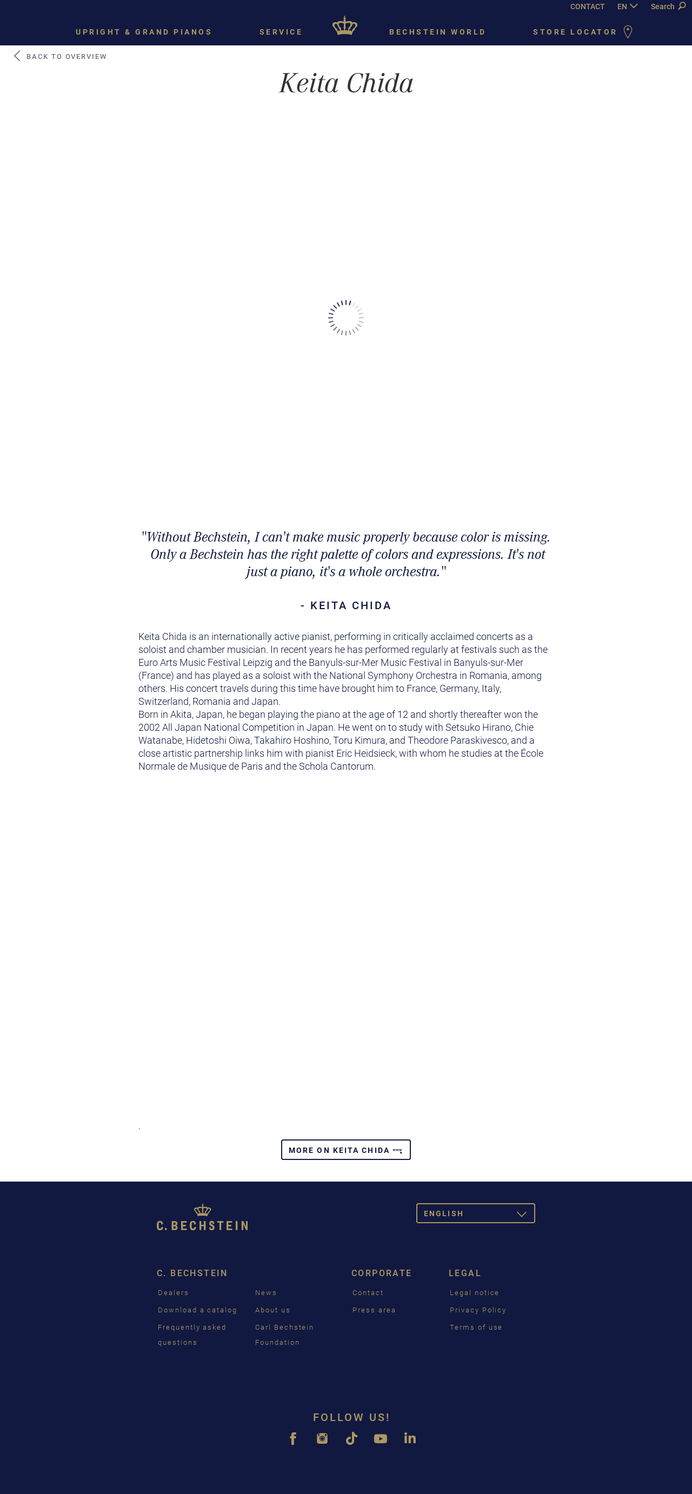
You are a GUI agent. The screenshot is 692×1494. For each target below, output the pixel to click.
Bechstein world (438, 32)
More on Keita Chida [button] (346, 1150)
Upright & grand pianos (144, 32)
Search (668, 6)
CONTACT (587, 6)
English (479, 1215)
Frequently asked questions (192, 1334)
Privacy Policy (478, 1310)
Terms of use (476, 1327)
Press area (374, 1310)
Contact (368, 1293)
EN (622, 6)
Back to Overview (59, 56)
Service (281, 32)
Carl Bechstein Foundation (284, 1334)
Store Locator (585, 32)
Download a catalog (197, 1310)
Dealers (173, 1293)
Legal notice (475, 1293)
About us (273, 1310)
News (266, 1293)
